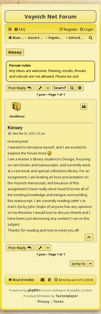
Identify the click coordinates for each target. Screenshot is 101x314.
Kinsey (15, 52)
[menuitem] (19, 29)
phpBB (33, 290)
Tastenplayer (66, 296)
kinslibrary (17, 116)
